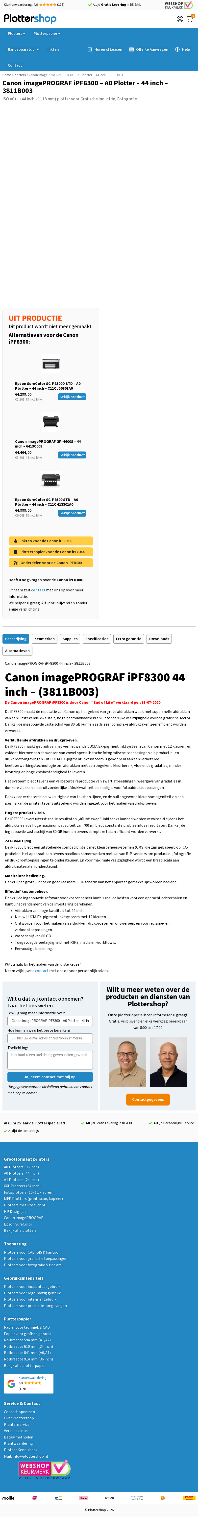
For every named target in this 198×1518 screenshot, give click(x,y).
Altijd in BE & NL (117, 4)
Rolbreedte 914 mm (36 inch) (28, 1359)
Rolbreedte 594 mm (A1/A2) (27, 1340)
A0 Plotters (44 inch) (21, 1173)
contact (42, 971)
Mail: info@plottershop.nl (26, 1456)
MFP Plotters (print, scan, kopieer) (33, 1198)
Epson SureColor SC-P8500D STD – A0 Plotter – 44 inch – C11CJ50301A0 (47, 386)
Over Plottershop (19, 1418)
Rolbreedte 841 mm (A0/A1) (27, 1352)
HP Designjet (15, 1211)
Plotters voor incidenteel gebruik (32, 1286)
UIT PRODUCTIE (35, 318)
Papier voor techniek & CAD (27, 1327)
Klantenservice (16, 1424)
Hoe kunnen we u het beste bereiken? (39, 1030)
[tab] (15, 639)
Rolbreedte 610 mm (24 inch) (28, 1346)
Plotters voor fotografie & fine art (32, 1265)
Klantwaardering (18, 1443)
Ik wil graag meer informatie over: (36, 1013)
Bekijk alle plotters (20, 1230)
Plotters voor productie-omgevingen (35, 1306)
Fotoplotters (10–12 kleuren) (28, 1192)
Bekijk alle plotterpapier (25, 1365)
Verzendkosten (16, 1431)
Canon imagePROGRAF (23, 1218)
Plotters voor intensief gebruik (30, 1299)
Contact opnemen (19, 1412)
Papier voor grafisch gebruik (27, 1334)
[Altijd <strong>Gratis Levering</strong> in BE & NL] (89, 4)
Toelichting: (17, 1048)
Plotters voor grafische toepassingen (35, 1258)
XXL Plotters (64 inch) (22, 1186)
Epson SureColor (18, 1224)
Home (6, 75)
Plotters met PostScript (25, 1205)
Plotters (20, 75)
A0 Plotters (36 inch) (21, 1167)
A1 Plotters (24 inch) (21, 1180)
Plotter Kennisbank (21, 1450)
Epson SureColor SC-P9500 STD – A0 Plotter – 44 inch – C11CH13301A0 (46, 502)
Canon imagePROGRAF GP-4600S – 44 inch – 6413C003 (48, 444)
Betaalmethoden (18, 1437)
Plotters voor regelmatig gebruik (32, 1293)
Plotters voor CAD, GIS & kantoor (32, 1252)
